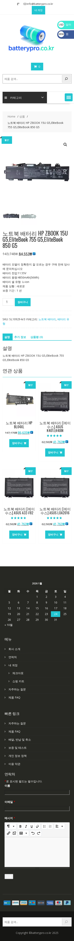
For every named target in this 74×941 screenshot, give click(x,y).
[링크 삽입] (8, 833)
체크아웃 (17, 673)
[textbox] (37, 852)
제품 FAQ (14, 697)
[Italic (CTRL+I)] (26, 826)
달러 (64, 24)
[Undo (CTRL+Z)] (33, 833)
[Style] (11, 826)
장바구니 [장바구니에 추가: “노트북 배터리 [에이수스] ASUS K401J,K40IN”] (53, 452)
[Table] (23, 833)
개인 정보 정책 (17, 756)
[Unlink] (14, 833)
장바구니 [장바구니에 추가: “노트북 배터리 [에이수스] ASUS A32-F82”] (17, 534)
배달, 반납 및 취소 (19, 739)
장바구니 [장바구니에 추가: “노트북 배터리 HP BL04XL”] (17, 443)
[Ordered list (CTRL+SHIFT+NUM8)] (50, 826)
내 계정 (38, 10)
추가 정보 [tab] (20, 337)
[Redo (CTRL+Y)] (39, 833)
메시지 (10, 818)
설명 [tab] (7, 337)
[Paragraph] (59, 826)
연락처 (12, 657)
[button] (69, 97)
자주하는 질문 (17, 689)
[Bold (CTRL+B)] (20, 826)
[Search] (66, 78)
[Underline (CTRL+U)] (32, 826)
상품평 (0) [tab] (36, 337)
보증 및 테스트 (17, 748)
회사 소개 (14, 649)
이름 (7, 785)
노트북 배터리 (47, 319)
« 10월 (9, 625)
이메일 (10, 802)
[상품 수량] (8, 302)
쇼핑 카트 (18, 681)
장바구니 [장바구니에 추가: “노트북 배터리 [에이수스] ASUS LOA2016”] (53, 534)
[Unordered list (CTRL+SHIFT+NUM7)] (44, 826)
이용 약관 (14, 764)
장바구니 (23, 302)
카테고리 (13, 97)
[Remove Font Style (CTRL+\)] (37, 826)
